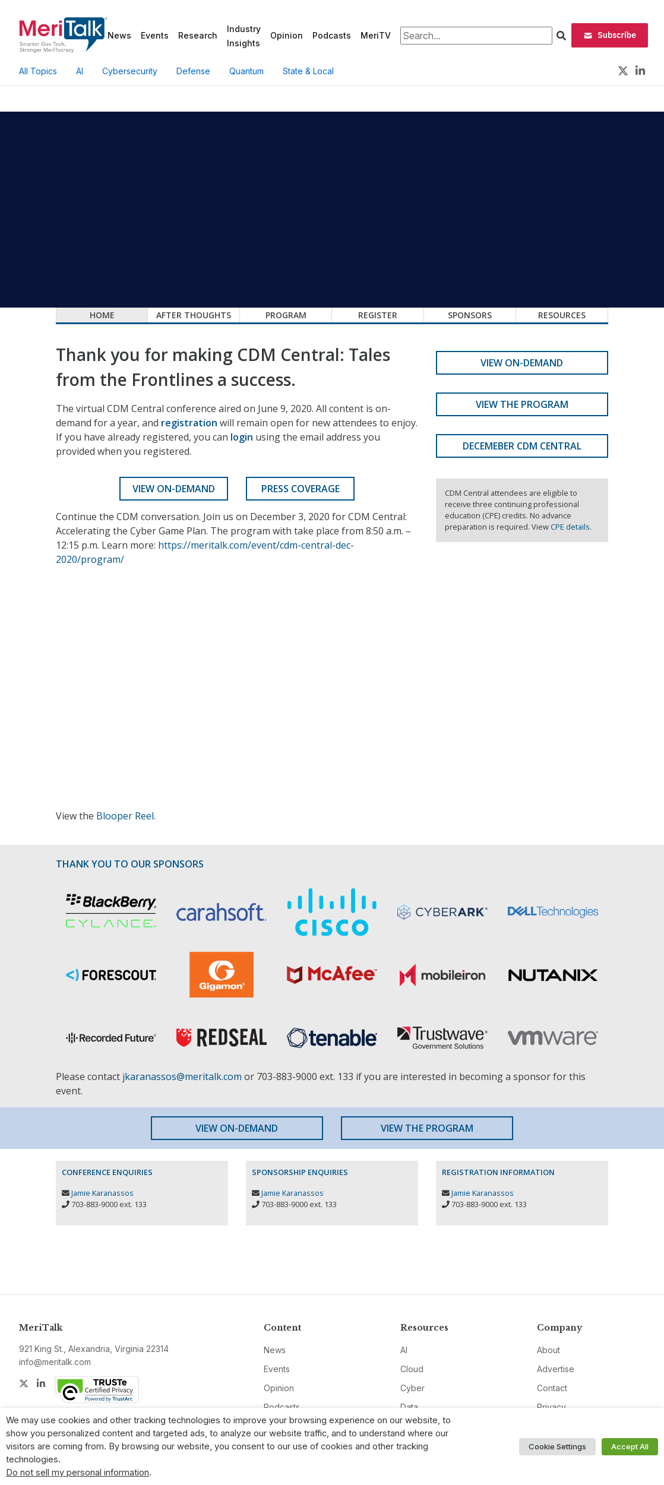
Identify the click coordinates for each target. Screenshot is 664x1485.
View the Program (522, 404)
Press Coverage (300, 488)
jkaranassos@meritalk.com (182, 1076)
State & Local (308, 71)
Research (197, 35)
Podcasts (331, 35)
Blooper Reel (125, 815)
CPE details (570, 526)
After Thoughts (193, 315)
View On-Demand (173, 488)
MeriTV (376, 35)
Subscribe (609, 35)
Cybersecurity (129, 71)
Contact (552, 1388)
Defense (193, 71)
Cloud (411, 1369)
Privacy (551, 1407)
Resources (562, 315)
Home (102, 315)
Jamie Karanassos (102, 1193)
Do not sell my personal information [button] (77, 1472)
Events (155, 35)
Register (377, 315)
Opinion (286, 35)
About (548, 1350)
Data (409, 1407)
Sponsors (470, 315)
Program (285, 315)
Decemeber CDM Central (522, 445)
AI (79, 71)
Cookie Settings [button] (557, 1446)
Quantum (246, 71)
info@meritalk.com (55, 1362)
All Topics (38, 71)
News (119, 35)
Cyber (412, 1388)
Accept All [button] (630, 1446)
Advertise (555, 1369)
